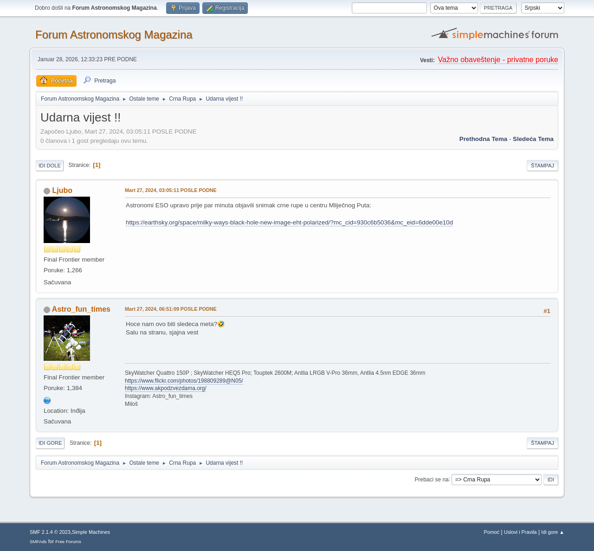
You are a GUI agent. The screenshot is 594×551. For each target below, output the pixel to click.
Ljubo (62, 190)
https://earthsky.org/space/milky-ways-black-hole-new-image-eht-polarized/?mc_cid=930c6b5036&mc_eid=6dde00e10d (289, 222)
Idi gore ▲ (552, 532)
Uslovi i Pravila (520, 532)
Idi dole (50, 165)
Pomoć (492, 532)
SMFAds (38, 541)
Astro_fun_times (81, 309)
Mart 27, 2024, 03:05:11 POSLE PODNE (171, 190)
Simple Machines (91, 532)
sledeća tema (533, 138)
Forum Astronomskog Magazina (114, 34)
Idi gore (50, 443)
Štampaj (542, 165)
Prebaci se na (432, 479)
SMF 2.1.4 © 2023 (50, 532)
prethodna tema (483, 138)
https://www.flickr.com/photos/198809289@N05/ (184, 381)
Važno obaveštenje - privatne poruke (498, 60)
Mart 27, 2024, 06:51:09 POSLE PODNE (171, 309)
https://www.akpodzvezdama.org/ (166, 388)
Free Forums (68, 541)
